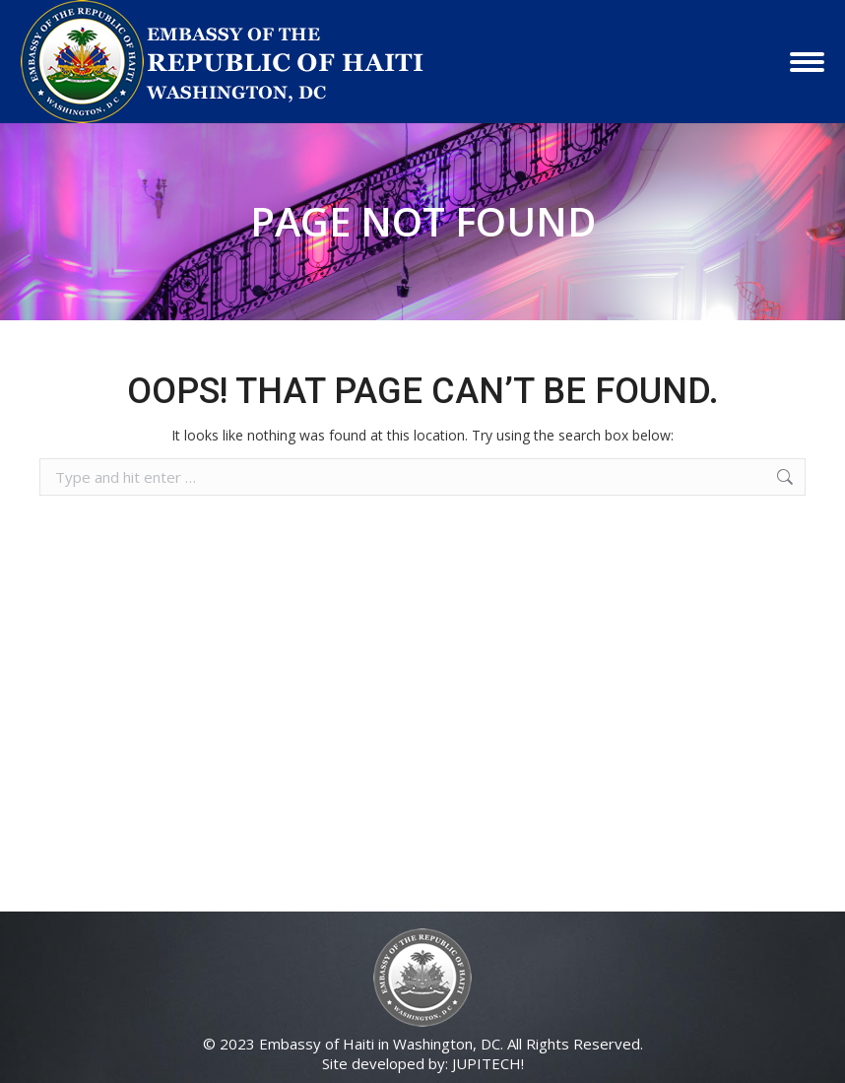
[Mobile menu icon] (807, 62)
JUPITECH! (488, 1063)
